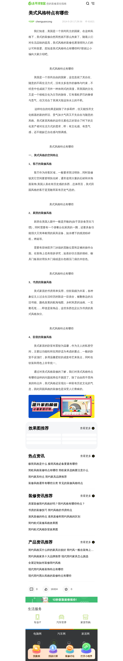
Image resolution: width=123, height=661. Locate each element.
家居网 (85, 633)
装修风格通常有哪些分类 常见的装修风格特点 (55, 483)
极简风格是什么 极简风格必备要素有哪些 (53, 463)
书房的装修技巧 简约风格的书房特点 (50, 510)
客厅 (35, 163)
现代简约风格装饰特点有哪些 (45, 569)
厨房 (35, 212)
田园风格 (44, 389)
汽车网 (61, 633)
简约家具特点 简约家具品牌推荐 (47, 476)
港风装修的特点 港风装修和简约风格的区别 (54, 516)
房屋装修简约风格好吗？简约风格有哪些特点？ (56, 503)
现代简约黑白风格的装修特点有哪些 (49, 575)
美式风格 (58, 42)
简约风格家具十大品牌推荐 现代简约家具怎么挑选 (58, 556)
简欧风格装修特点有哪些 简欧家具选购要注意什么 (58, 470)
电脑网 (37, 633)
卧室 (35, 337)
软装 (71, 290)
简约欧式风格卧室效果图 (43, 529)
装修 (47, 36)
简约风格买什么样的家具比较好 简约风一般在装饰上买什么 (61, 549)
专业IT (37, 622)
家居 (44, 120)
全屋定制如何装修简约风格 (44, 562)
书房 (35, 282)
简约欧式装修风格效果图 (43, 522)
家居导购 (86, 622)
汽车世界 (61, 622)
